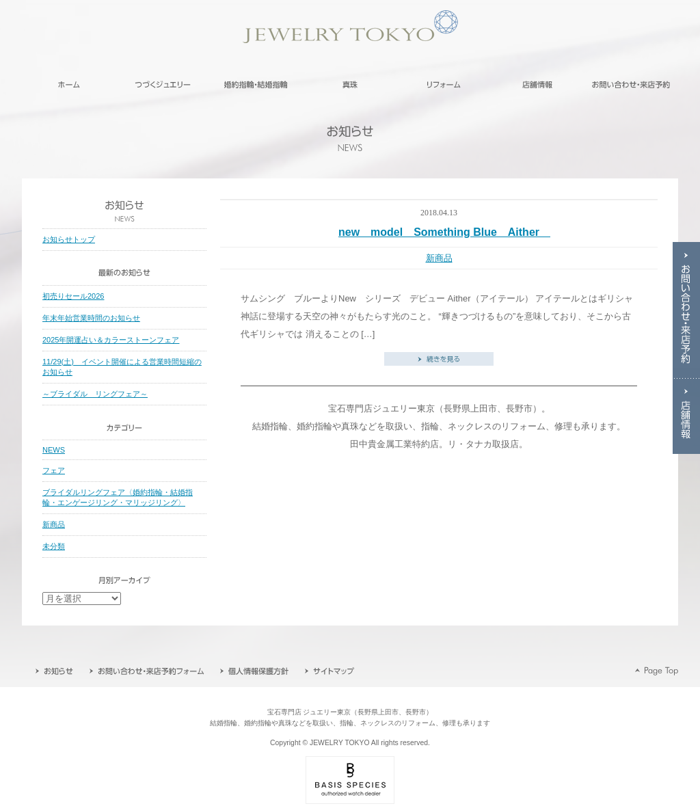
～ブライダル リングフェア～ (95, 394)
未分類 (53, 546)
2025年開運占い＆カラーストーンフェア (110, 340)
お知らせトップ (68, 239)
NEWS (53, 450)
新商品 (439, 258)
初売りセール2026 (73, 296)
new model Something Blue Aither (444, 232)
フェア (53, 470)
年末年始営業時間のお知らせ (91, 318)
